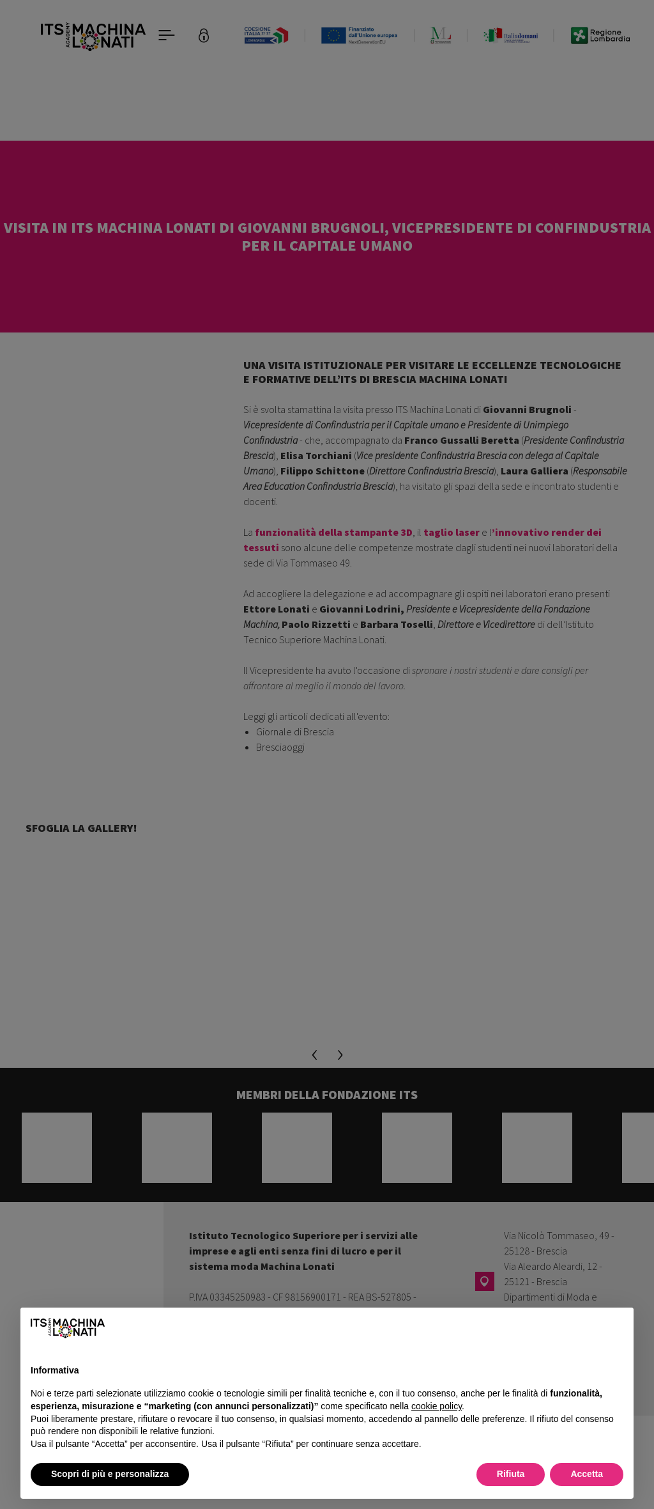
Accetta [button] (586, 1474)
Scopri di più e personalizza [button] (110, 1474)
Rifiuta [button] (511, 1474)
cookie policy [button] (436, 1406)
